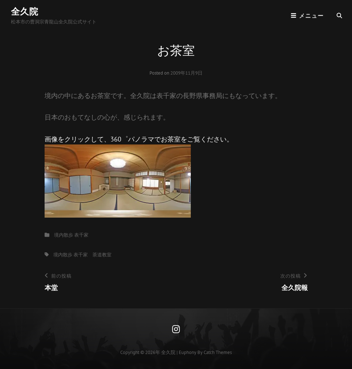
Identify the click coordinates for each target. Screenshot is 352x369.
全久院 (24, 11)
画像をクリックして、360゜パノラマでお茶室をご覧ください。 (139, 176)
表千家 (81, 235)
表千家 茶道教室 (92, 255)
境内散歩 (63, 235)
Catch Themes (218, 352)
